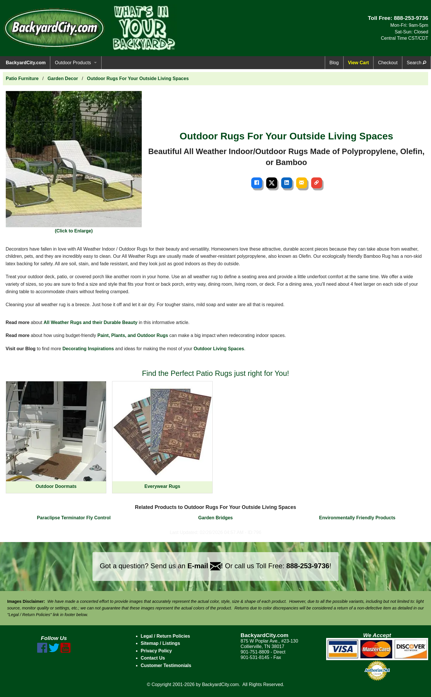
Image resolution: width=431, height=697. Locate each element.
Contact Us (153, 658)
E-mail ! (205, 566)
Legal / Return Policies (165, 636)
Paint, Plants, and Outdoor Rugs (132, 335)
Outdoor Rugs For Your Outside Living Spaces (138, 78)
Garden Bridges (215, 517)
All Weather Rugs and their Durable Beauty (90, 322)
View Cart (358, 62)
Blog (334, 62)
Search (416, 62)
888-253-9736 (411, 18)
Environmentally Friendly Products (357, 517)
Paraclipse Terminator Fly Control (74, 517)
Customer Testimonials (166, 665)
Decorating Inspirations (88, 348)
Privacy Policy (156, 650)
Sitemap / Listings (160, 643)
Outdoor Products (73, 62)
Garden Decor (63, 78)
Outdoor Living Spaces (219, 348)
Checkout (388, 62)
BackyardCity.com (26, 62)
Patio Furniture (22, 78)
